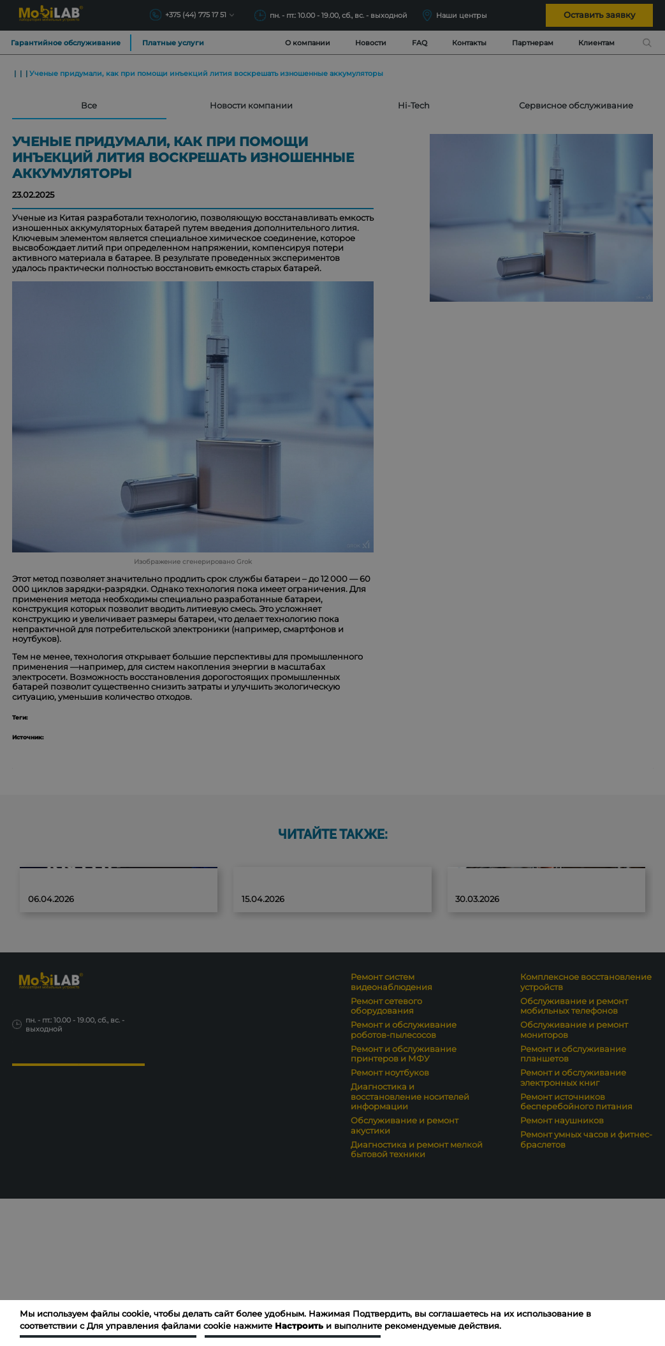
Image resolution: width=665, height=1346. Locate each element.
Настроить (292, 1324)
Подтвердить (108, 1324)
